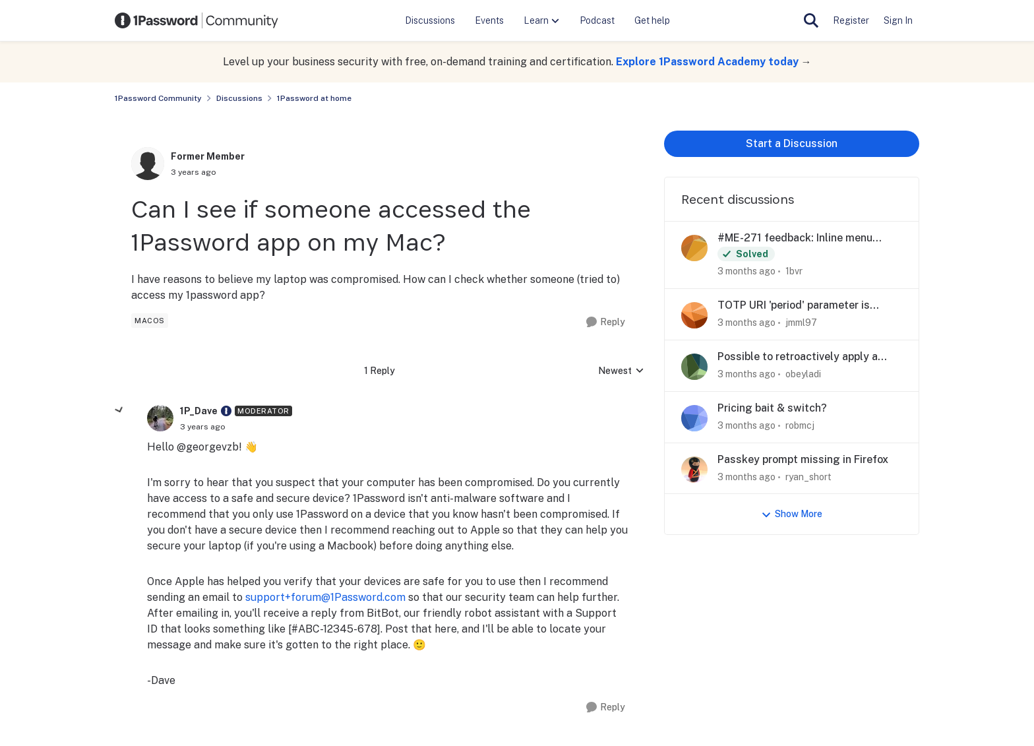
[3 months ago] (746, 271)
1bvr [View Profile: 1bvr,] (794, 271)
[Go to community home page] (196, 20)
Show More (791, 514)
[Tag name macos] (149, 320)
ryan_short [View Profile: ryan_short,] (808, 476)
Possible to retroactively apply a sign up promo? (797, 357)
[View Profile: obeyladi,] (694, 367)
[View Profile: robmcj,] (694, 418)
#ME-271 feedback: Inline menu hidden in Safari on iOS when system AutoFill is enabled (808, 238)
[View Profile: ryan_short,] (694, 469)
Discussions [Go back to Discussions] (239, 98)
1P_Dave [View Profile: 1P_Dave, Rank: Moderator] (199, 411)
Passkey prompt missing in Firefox (802, 459)
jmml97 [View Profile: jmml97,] (801, 322)
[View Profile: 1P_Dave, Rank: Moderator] (160, 418)
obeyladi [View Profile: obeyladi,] (803, 374)
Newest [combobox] (621, 371)
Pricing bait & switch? (772, 408)
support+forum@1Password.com (325, 597)
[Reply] (606, 322)
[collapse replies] (119, 410)
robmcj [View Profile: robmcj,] (799, 425)
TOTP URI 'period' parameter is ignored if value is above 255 (793, 306)
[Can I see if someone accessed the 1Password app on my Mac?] (203, 427)
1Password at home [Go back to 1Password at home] (314, 98)
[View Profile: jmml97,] (694, 315)
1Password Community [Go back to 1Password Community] (158, 98)
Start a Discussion (791, 143)
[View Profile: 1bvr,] (694, 248)
